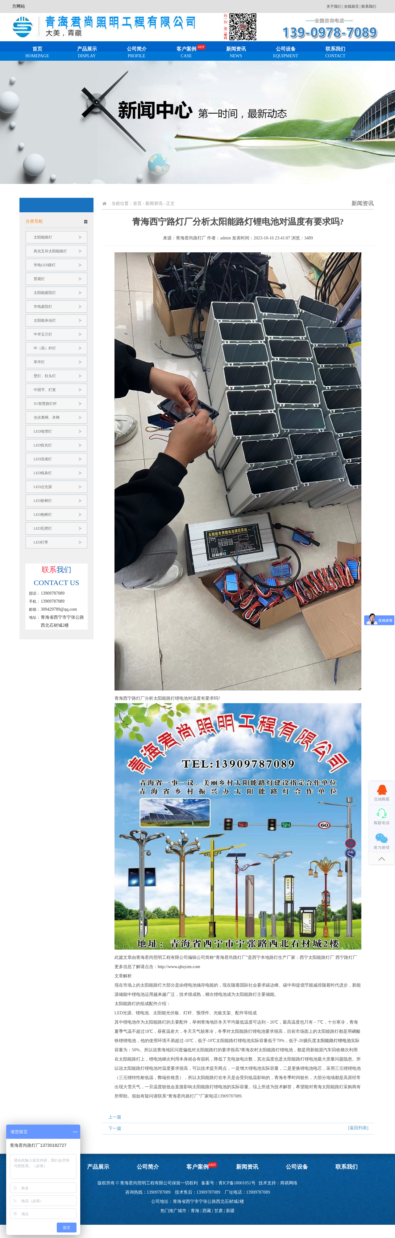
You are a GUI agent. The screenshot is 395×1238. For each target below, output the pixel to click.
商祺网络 (288, 1183)
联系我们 (368, 6)
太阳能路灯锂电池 (333, 1040)
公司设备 (285, 53)
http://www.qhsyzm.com (179, 966)
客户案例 (186, 53)
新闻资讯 (236, 53)
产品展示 (87, 53)
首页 (37, 53)
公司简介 (136, 53)
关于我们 (333, 6)
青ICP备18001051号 (237, 1183)
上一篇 (114, 1117)
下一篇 (114, 1128)
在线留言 (351, 6)
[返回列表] (358, 1128)
